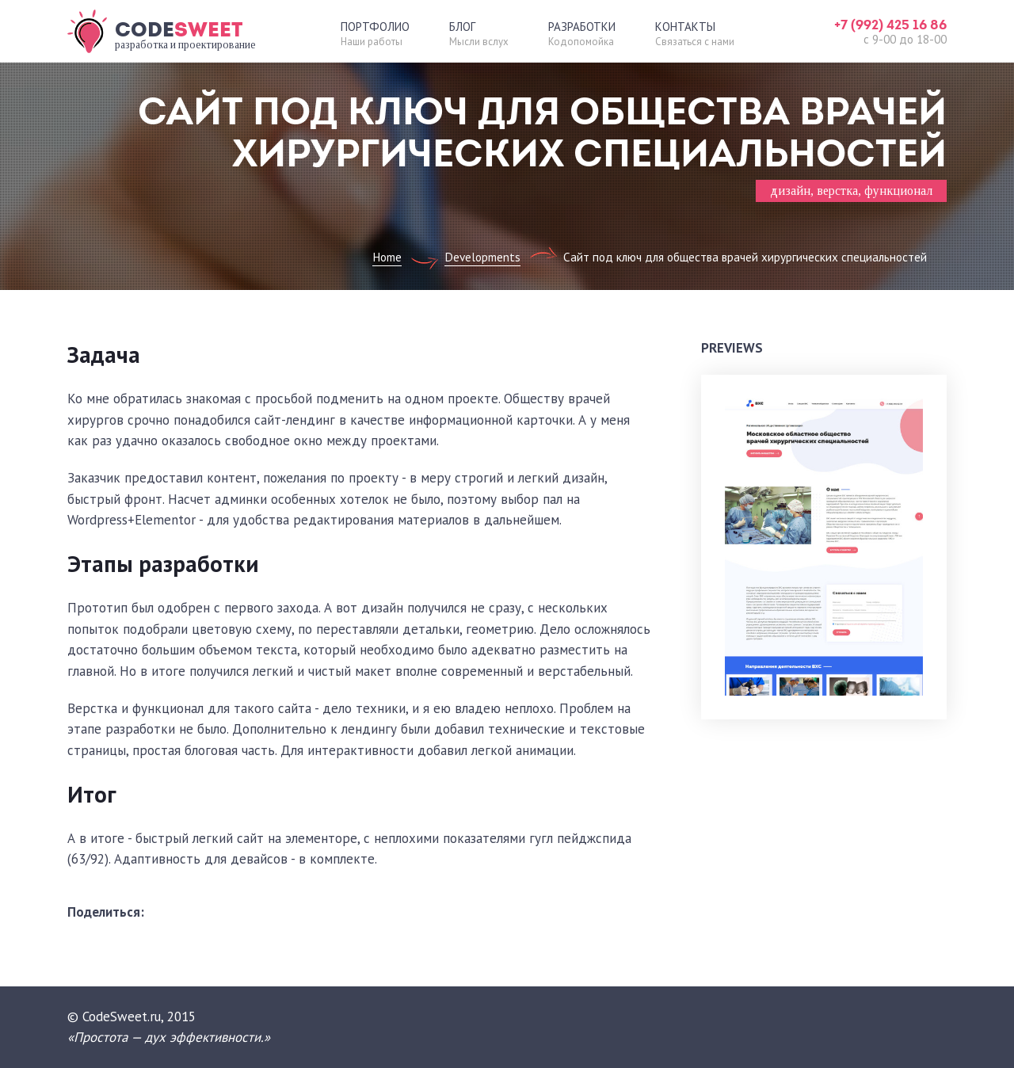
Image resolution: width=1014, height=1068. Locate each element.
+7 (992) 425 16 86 (890, 25)
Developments (482, 257)
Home (387, 257)
